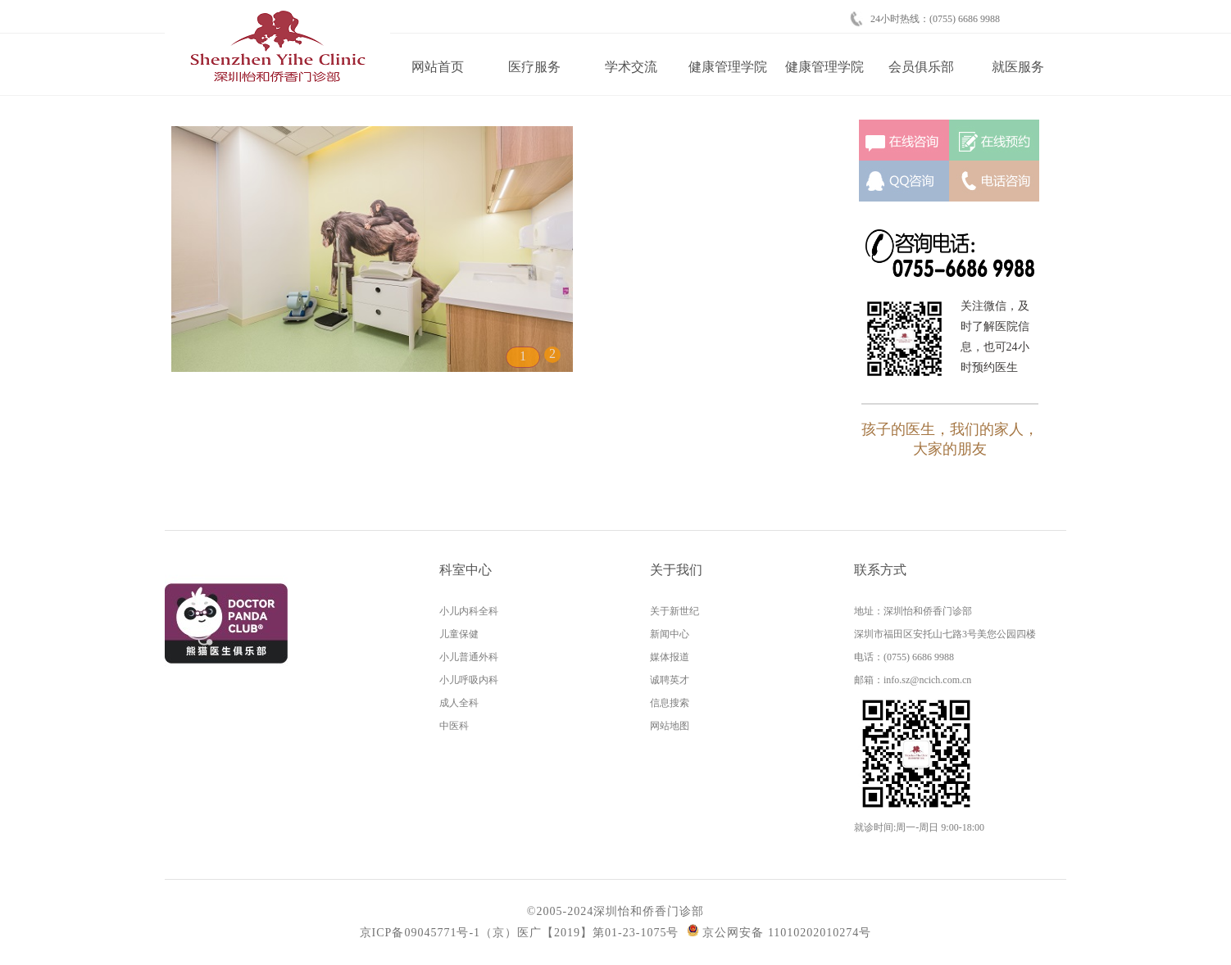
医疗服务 (534, 67)
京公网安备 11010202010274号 (779, 932)
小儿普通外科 (468, 657)
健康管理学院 (727, 67)
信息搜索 (669, 703)
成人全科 (459, 703)
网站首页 (437, 67)
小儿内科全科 (468, 611)
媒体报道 (669, 657)
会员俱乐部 (921, 67)
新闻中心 (669, 634)
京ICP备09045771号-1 (420, 932)
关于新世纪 (674, 611)
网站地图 (669, 726)
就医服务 (1018, 67)
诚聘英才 (669, 680)
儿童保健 (459, 634)
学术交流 (631, 67)
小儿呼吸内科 (468, 680)
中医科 (454, 726)
